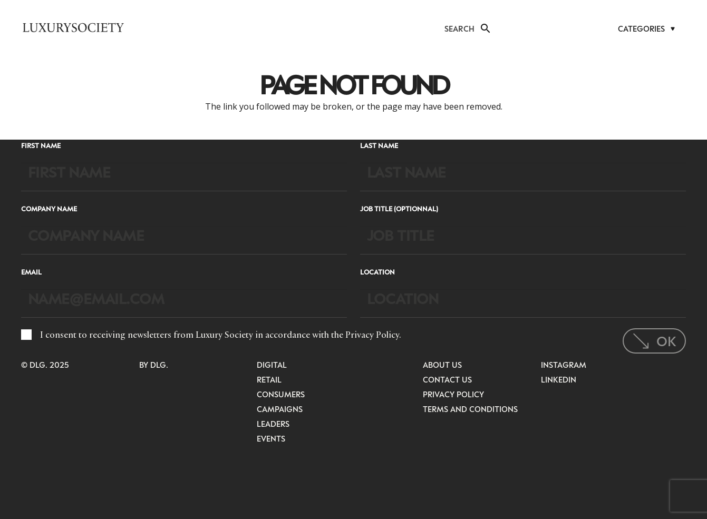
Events (271, 438)
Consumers (281, 394)
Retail (269, 379)
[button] (484, 28)
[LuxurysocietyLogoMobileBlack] (73, 27)
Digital (272, 364)
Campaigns (280, 409)
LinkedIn (558, 379)
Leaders (273, 423)
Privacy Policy (372, 334)
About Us (442, 364)
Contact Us (447, 379)
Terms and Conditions (470, 409)
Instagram (563, 364)
